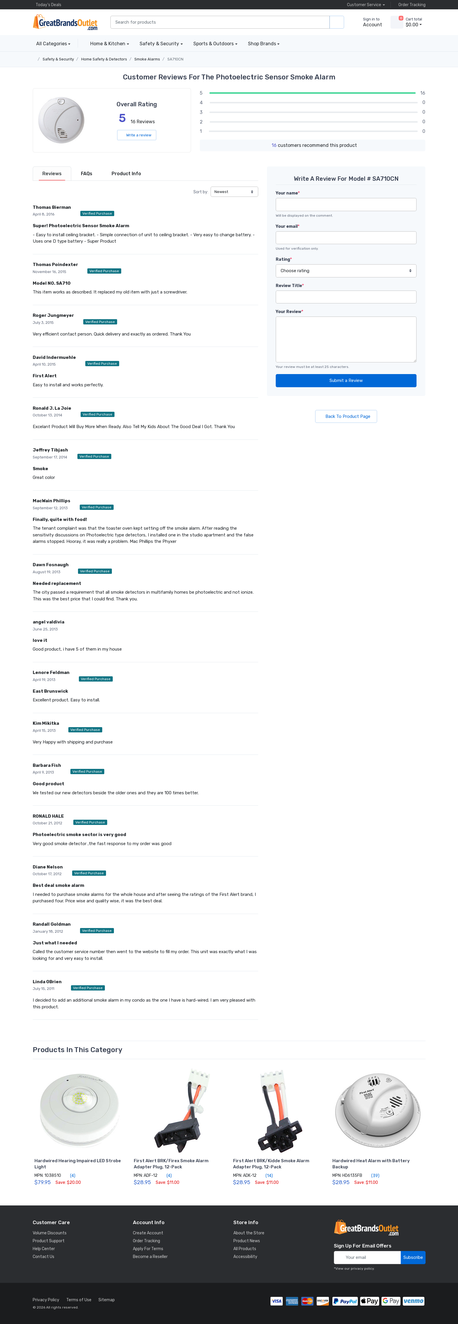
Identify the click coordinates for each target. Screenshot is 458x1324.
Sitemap (106, 1299)
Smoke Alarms (147, 59)
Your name (288, 193)
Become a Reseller (150, 1256)
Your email (287, 226)
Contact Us (43, 1256)
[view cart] (397, 22)
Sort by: (200, 192)
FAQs (86, 173)
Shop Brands (262, 43)
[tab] (52, 173)
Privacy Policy (46, 1299)
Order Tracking (410, 4)
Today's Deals (47, 4)
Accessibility (245, 1256)
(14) (266, 1175)
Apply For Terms (148, 1248)
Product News (246, 1240)
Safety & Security (159, 43)
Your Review (289, 311)
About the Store (248, 1233)
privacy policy (362, 1268)
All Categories (50, 43)
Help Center (44, 1248)
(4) (69, 1175)
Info (126, 173)
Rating (284, 259)
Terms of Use (78, 1299)
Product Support (49, 1240)
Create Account (148, 1233)
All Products (244, 1248)
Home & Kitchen (107, 43)
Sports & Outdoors (213, 43)
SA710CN (175, 59)
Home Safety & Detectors (104, 59)
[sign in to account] (368, 22)
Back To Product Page (346, 416)
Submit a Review (346, 380)
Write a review (136, 135)
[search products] (336, 22)
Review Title (290, 285)
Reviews (52, 173)
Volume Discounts (50, 1233)
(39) (372, 1175)
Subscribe (413, 1257)
